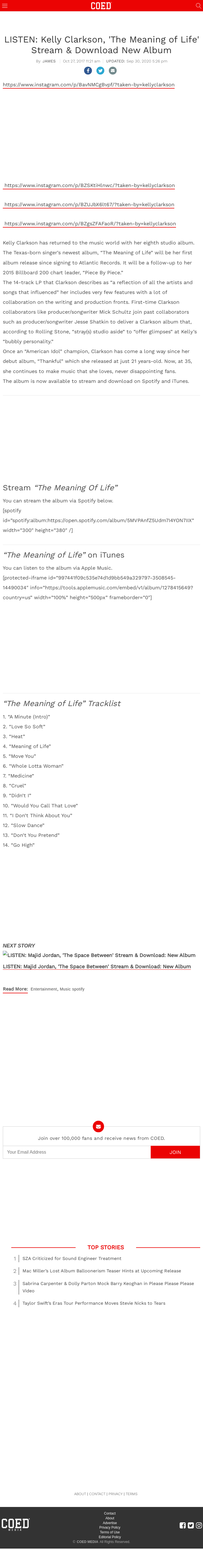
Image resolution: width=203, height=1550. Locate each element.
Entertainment (44, 980)
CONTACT (97, 1485)
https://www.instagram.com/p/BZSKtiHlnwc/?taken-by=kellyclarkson (89, 185)
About (109, 1509)
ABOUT (80, 1485)
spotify (78, 980)
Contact (110, 1505)
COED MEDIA (87, 1533)
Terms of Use (110, 1524)
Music (65, 980)
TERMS (131, 1485)
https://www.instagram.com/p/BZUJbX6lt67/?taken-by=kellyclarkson (88, 204)
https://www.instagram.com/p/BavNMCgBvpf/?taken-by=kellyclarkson (89, 84)
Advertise (110, 1514)
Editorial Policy (110, 1528)
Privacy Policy (109, 1519)
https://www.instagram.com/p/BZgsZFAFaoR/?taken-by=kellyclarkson (89, 223)
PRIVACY (116, 1485)
